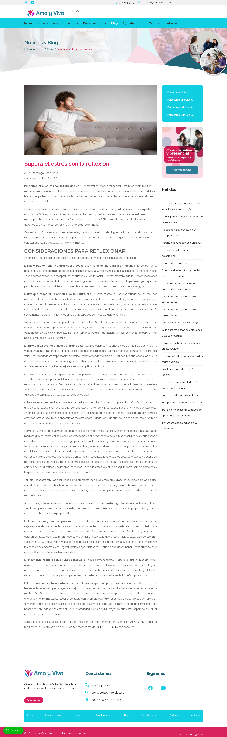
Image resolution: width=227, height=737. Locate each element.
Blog (114, 23)
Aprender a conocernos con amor (182, 242)
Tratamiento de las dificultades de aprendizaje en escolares (182, 412)
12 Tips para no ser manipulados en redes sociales (181, 219)
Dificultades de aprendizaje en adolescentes (179, 299)
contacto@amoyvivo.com (157, 2)
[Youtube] (163, 688)
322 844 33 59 (127, 2)
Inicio (28, 23)
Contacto (170, 23)
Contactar (33, 700)
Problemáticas (93, 23)
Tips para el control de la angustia (182, 402)
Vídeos (154, 23)
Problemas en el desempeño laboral (179, 372)
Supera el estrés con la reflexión (180, 395)
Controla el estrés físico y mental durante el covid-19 (181, 273)
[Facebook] (150, 688)
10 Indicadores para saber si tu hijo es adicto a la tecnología (182, 206)
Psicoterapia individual (180, 100)
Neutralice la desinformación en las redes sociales (180, 359)
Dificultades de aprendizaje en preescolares (179, 312)
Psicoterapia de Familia (180, 115)
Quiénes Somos (47, 23)
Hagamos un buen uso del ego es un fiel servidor (182, 346)
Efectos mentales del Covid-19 (180, 322)
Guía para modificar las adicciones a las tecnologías (182, 332)
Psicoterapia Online (178, 92)
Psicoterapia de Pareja (180, 107)
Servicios (69, 23)
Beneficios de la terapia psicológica (175, 253)
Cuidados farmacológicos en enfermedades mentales (179, 286)
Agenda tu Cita (133, 23)
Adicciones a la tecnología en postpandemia (179, 232)
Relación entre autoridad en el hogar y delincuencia (179, 385)
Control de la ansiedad (175, 263)
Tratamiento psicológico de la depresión (179, 425)
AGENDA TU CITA (107, 627)
